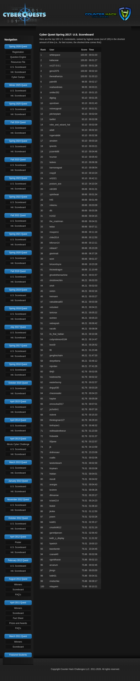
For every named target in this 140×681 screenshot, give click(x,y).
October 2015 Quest (18, 383)
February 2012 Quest (18, 560)
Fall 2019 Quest (18, 271)
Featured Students (18, 655)
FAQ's (18, 594)
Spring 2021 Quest (18, 234)
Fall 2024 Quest (18, 122)
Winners (18, 584)
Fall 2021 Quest (18, 215)
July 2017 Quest (18, 327)
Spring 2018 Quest (18, 308)
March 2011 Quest (18, 636)
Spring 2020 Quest (18, 252)
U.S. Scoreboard (18, 67)
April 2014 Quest (18, 420)
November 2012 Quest (18, 499)
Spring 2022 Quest (18, 197)
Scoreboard (18, 589)
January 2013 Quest (18, 481)
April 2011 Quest (18, 602)
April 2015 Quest (18, 401)
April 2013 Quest (18, 438)
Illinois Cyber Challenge (18, 444)
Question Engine (18, 57)
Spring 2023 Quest (18, 178)
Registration (18, 52)
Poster (18, 542)
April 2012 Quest (18, 537)
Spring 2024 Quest (18, 141)
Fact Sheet (18, 618)
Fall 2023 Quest (18, 159)
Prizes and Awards (18, 623)
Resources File (18, 62)
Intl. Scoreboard (18, 72)
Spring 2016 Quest (18, 364)
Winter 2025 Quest (18, 85)
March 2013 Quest (18, 462)
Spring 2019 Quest (18, 290)
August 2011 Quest (18, 579)
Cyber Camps (18, 77)
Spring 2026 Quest (18, 46)
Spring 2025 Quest (18, 104)
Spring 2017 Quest (18, 345)
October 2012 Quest (18, 518)
